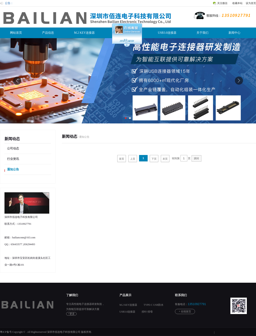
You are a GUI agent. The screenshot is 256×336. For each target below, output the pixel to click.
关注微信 (222, 3)
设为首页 (251, 3)
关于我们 (202, 32)
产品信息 (48, 32)
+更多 (71, 313)
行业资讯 (13, 159)
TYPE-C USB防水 (153, 304)
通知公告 (13, 169)
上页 (132, 158)
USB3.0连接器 (167, 32)
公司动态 (13, 148)
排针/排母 (147, 311)
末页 (165, 158)
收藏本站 (237, 3)
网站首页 (16, 32)
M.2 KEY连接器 (84, 32)
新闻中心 (234, 32)
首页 (121, 158)
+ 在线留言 (185, 311)
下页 (154, 158)
